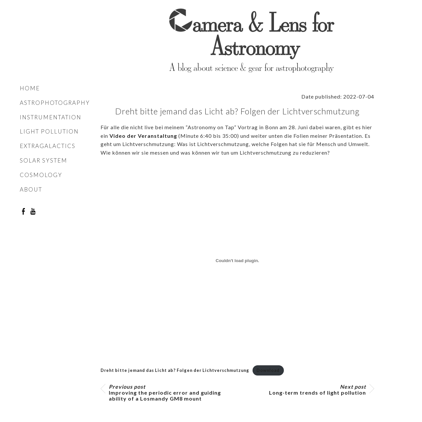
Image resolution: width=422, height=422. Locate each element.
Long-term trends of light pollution (317, 390)
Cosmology (41, 174)
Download (268, 370)
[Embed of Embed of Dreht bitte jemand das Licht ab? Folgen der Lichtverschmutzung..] (237, 261)
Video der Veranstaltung (143, 136)
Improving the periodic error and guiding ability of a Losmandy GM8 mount (165, 393)
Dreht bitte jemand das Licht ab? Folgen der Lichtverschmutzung (175, 370)
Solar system (43, 160)
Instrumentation (50, 117)
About (31, 189)
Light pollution (49, 131)
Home (30, 88)
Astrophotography (55, 102)
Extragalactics (47, 145)
